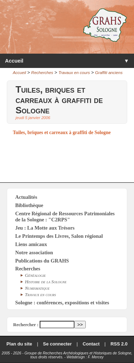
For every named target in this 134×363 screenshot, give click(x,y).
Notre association (34, 252)
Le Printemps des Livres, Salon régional (59, 236)
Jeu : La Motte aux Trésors (45, 228)
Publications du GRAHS (42, 261)
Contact (91, 344)
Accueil (14, 61)
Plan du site (19, 344)
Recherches (42, 72)
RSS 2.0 (119, 344)
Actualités (26, 197)
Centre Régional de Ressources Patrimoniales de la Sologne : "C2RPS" (65, 216)
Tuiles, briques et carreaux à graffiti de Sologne (62, 132)
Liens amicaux (31, 244)
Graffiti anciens (109, 72)
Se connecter (57, 344)
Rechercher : (26, 324)
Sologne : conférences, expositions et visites (62, 302)
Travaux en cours (74, 72)
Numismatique (37, 288)
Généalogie (35, 275)
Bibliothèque (29, 205)
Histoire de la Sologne (46, 281)
